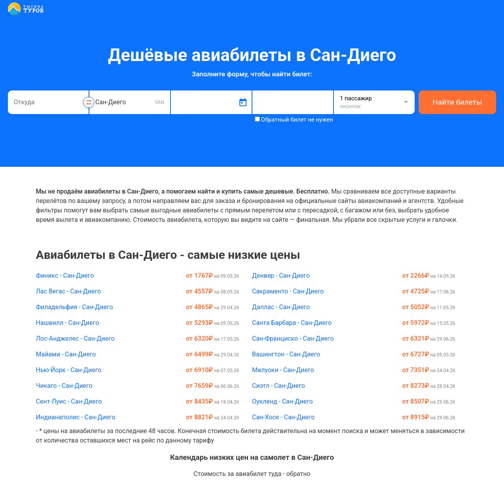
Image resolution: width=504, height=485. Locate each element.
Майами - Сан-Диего (66, 354)
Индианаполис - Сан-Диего (75, 417)
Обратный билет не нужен (297, 119)
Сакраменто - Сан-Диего (288, 291)
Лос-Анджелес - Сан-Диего (75, 338)
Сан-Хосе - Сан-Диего (283, 417)
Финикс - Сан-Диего (65, 275)
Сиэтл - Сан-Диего (278, 385)
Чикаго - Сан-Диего (64, 385)
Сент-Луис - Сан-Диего (69, 401)
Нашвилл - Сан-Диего (67, 322)
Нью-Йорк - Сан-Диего (68, 370)
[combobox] (48, 102)
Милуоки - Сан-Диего (283, 370)
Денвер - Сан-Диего (281, 275)
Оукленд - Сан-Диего (282, 401)
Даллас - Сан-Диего (281, 307)
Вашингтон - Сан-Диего (286, 354)
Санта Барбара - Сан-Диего (292, 322)
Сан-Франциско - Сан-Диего (293, 338)
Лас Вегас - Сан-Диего (68, 291)
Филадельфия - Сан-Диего (74, 307)
